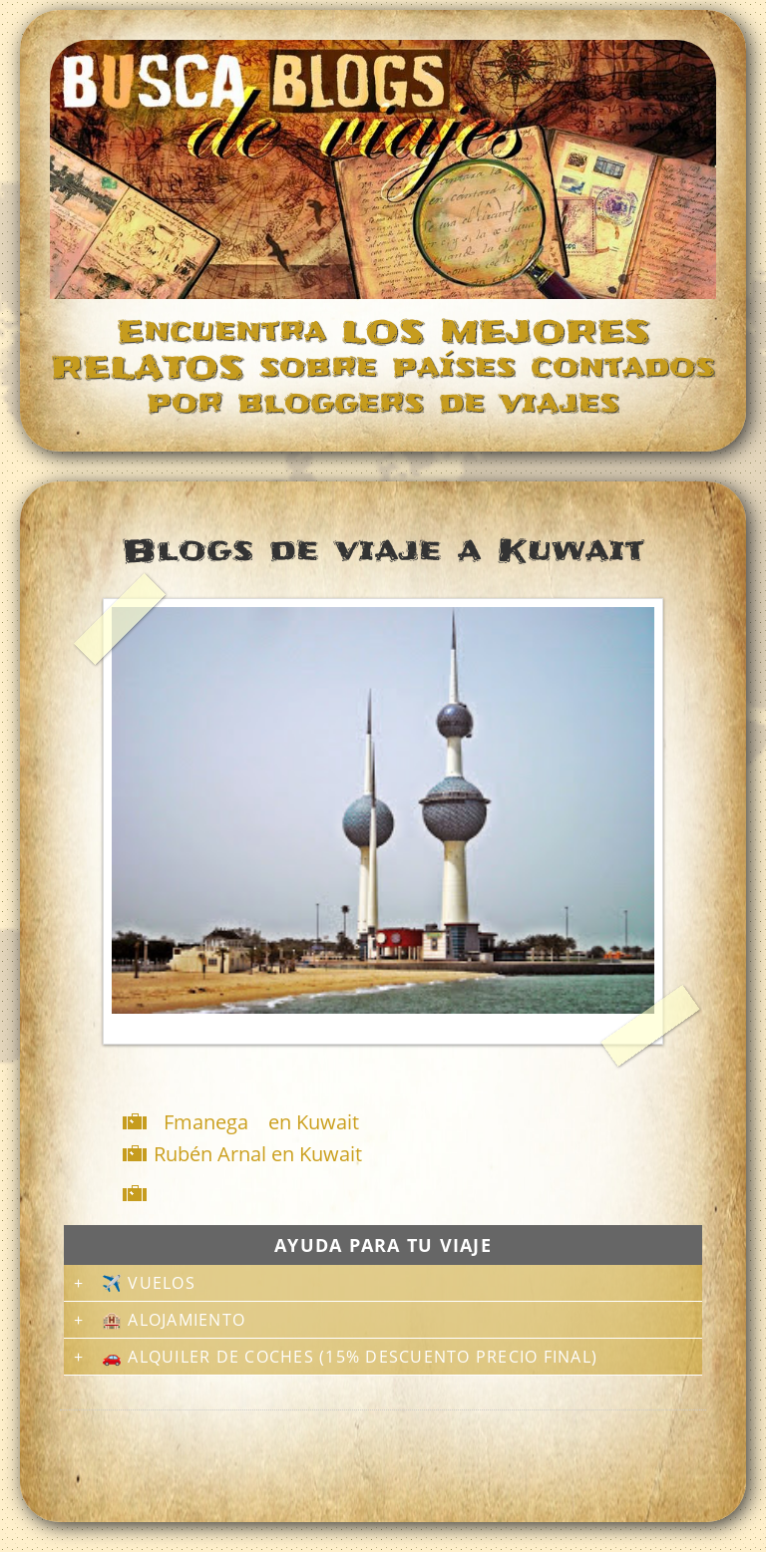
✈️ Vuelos (148, 1283)
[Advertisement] (387, 1193)
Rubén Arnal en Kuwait (258, 1153)
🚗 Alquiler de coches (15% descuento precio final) (349, 1357)
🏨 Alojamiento (173, 1320)
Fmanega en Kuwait (261, 1121)
